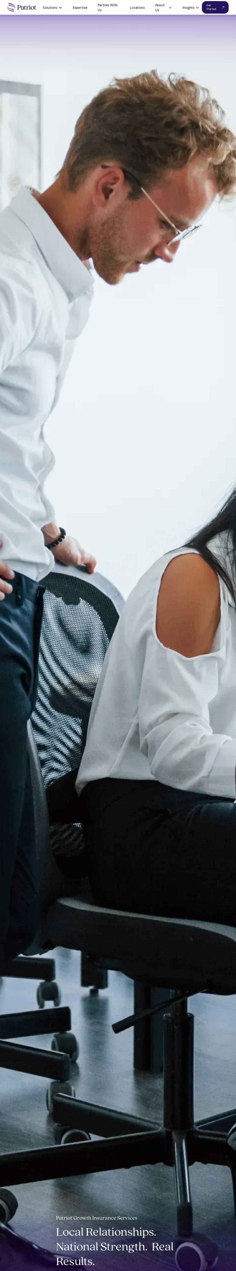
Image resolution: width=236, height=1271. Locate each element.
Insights (191, 8)
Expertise (80, 8)
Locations (137, 8)
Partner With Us (108, 8)
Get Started (215, 7)
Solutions (53, 8)
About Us (163, 8)
